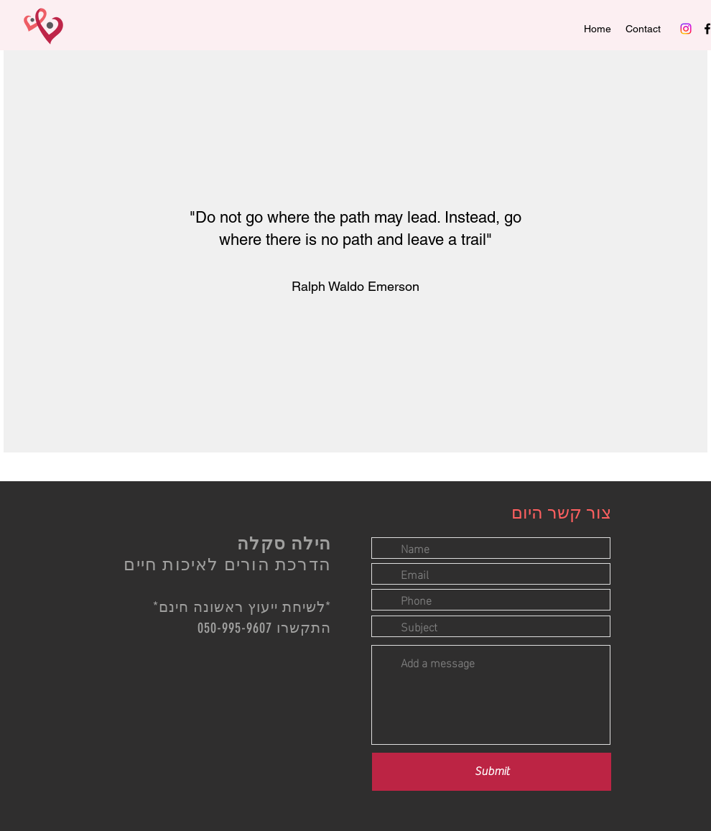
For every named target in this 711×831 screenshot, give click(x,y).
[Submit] (491, 772)
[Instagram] (686, 29)
